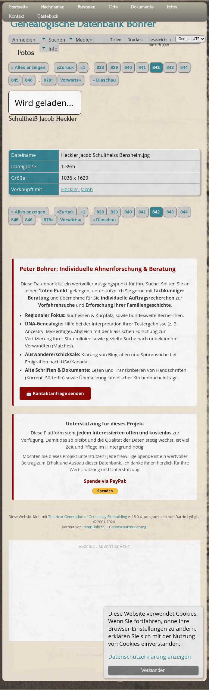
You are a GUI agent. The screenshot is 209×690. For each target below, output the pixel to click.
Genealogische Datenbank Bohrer (83, 24)
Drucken (135, 39)
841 (142, 67)
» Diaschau (104, 80)
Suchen (56, 39)
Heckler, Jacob (77, 189)
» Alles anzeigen (28, 67)
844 (184, 67)
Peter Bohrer (93, 527)
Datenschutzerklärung (127, 527)
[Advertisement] (104, 594)
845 (14, 80)
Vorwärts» (70, 80)
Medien (84, 39)
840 (128, 67)
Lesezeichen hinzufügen (160, 40)
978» (49, 80)
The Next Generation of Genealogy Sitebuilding (87, 516)
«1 (82, 67)
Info (52, 48)
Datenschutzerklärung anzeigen (149, 656)
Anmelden (23, 39)
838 (100, 67)
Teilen (115, 39)
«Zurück (65, 67)
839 (114, 67)
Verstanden (153, 670)
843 (169, 67)
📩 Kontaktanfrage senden (55, 393)
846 (28, 80)
